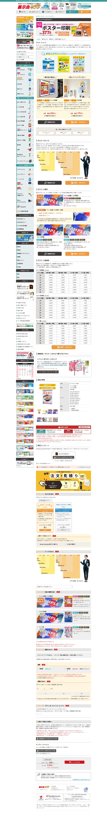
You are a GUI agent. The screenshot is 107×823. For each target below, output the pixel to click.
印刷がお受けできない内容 (24, 344)
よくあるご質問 (21, 313)
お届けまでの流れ (22, 51)
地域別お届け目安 (84, 427)
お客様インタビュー (22, 341)
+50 (81, 694)
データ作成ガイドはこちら (84, 467)
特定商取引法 (55, 788)
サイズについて (46, 132)
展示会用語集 (21, 349)
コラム (19, 339)
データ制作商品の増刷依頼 (24, 321)
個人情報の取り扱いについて (58, 790)
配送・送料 (20, 310)
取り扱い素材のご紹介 (23, 336)
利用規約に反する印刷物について (25, 346)
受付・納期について (22, 305)
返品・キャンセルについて (24, 315)
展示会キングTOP (40, 16)
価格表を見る (49, 122)
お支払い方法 (21, 307)
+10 (63, 694)
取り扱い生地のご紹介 (23, 333)
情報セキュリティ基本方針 (73, 788)
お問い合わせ (70, 790)
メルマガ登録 (21, 59)
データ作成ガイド (22, 54)
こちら (84, 798)
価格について (81, 132)
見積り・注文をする (78, 122)
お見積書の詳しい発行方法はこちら (81, 780)
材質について (63, 132)
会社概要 (54, 787)
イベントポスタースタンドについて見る (48, 372)
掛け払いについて (22, 318)
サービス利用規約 (71, 787)
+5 (45, 694)
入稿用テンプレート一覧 (23, 57)
